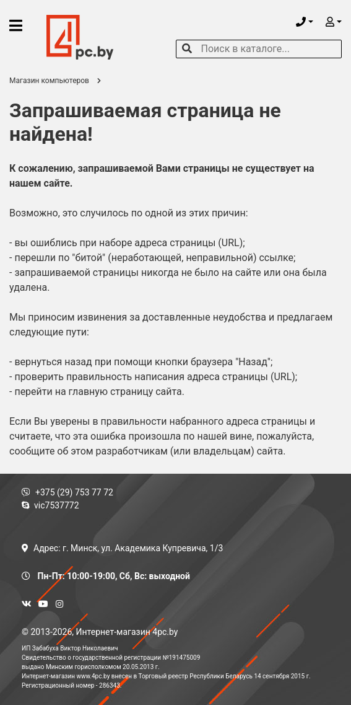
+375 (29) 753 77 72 (67, 492)
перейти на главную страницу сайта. (99, 391)
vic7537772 (50, 505)
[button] (304, 22)
